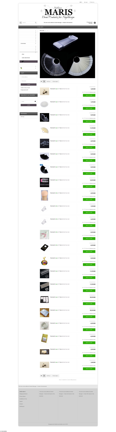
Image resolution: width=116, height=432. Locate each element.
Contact (21, 404)
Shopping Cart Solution (53, 424)
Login (86, 2)
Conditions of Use (23, 399)
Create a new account (25, 87)
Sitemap (22, 116)
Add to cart (89, 95)
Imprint (21, 401)
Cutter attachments (26, 57)
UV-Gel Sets (40, 27)
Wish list (92, 2)
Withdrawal (22, 406)
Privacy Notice (23, 396)
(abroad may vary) (65, 88)
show (23, 54)
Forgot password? (24, 89)
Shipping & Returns (23, 393)
